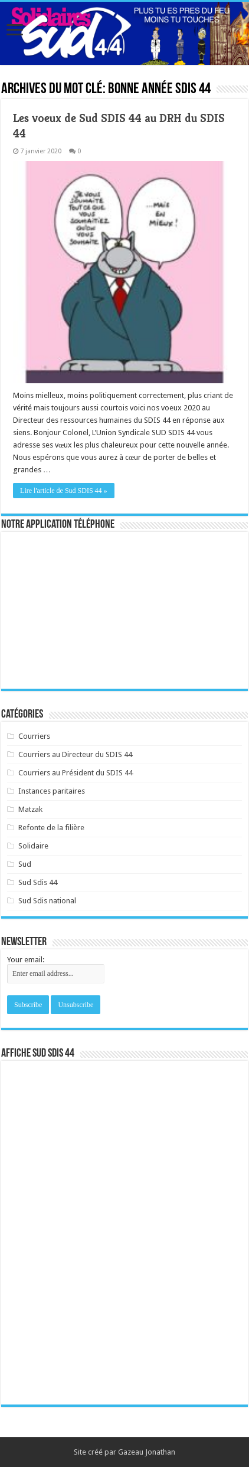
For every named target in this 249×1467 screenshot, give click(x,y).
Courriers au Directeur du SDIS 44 (75, 754)
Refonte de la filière (51, 827)
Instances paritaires (51, 791)
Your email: (25, 959)
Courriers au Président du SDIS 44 (75, 772)
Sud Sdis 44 (37, 882)
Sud (24, 864)
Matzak (30, 809)
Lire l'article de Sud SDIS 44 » (63, 490)
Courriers (34, 736)
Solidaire (33, 845)
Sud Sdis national (47, 900)
